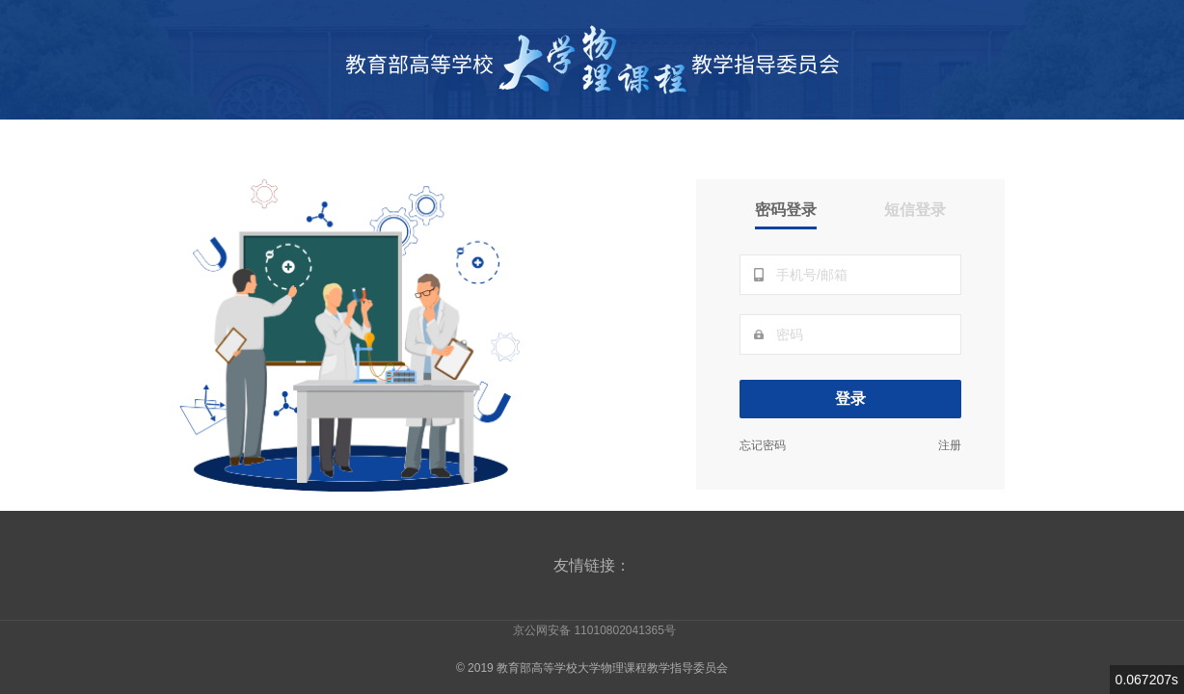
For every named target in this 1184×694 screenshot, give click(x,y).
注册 (949, 445)
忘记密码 (763, 445)
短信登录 (915, 209)
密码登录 (786, 209)
